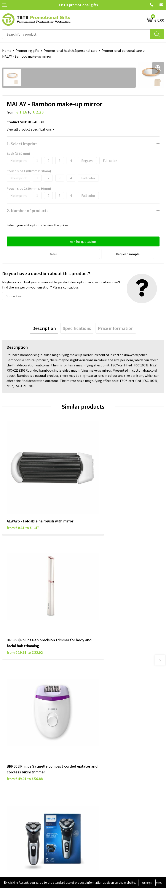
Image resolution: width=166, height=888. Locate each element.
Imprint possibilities (100, 710)
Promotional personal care (122, 50)
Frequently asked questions (105, 690)
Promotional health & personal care (70, 50)
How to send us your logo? (104, 723)
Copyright (9, 786)
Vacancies (92, 766)
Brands (7, 759)
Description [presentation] (44, 328)
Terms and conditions (18, 779)
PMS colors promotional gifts (107, 717)
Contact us (14, 295)
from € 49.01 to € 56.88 (25, 617)
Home (6, 50)
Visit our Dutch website (102, 779)
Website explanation (100, 703)
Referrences (94, 772)
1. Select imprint (22, 143)
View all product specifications (30, 129)
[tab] (44, 327)
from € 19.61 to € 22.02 (106, 512)
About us (91, 759)
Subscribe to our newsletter (22, 792)
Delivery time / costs (100, 697)
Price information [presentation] (116, 328)
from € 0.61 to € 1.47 (23, 506)
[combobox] (76, 34)
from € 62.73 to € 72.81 (106, 611)
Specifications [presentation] (77, 328)
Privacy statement (16, 766)
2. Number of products (27, 210)
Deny (159, 882)
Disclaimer (10, 772)
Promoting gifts (27, 50)
